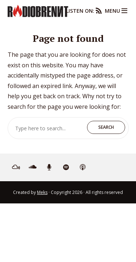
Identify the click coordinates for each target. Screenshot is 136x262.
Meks (42, 192)
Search (106, 127)
